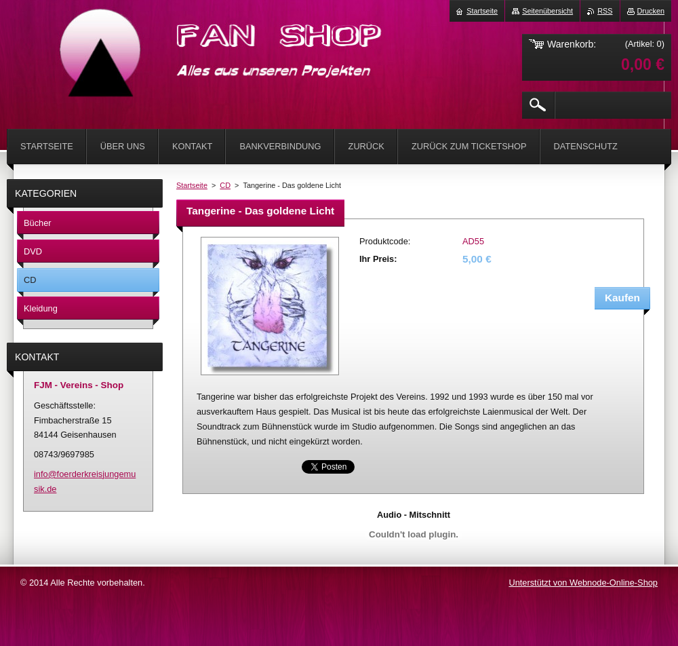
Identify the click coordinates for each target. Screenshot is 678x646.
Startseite (191, 185)
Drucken (651, 11)
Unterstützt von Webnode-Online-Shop (583, 582)
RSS (604, 11)
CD (225, 185)
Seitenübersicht (547, 11)
